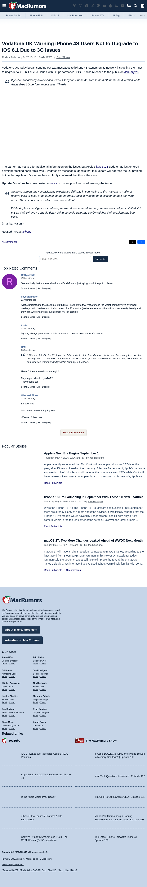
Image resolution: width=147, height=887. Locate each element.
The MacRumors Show (101, 740)
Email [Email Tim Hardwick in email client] (35, 689)
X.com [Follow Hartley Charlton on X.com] (12, 702)
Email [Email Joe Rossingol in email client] (35, 676)
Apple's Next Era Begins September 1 (73, 453)
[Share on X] (132, 242)
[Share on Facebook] (141, 242)
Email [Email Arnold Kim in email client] (4, 663)
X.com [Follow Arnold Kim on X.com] (12, 663)
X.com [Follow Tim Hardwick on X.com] (43, 689)
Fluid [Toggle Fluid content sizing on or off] (44, 870)
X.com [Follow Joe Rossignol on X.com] (43, 676)
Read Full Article (53, 482)
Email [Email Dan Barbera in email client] (4, 715)
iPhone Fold (36, 15)
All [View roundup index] (142, 15)
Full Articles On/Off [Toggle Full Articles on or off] (30, 870)
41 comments (9, 241)
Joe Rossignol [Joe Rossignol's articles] (40, 670)
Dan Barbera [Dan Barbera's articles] (8, 708)
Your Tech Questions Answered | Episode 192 (120, 775)
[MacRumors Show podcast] (74, 6)
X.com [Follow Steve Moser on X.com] (12, 727)
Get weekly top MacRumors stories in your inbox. (74, 252)
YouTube (14, 740)
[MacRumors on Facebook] (87, 6)
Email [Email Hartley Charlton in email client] (4, 702)
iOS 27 (55, 15)
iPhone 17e (97, 15)
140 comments (72, 574)
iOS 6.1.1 (102, 166)
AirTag (116, 15)
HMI (23, 347)
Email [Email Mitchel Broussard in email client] (4, 689)
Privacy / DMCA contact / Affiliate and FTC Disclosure (27, 859)
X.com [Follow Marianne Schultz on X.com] (43, 702)
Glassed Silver (29, 395)
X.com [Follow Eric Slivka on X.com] (43, 663)
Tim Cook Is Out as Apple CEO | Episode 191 (120, 796)
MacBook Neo (75, 15)
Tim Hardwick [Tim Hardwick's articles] (40, 682)
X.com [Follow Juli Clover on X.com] (12, 676)
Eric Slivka (63, 57)
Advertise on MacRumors (22, 639)
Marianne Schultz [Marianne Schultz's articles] (41, 695)
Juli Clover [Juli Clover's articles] (7, 670)
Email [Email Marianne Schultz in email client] (35, 702)
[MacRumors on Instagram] (80, 6)
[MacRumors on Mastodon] (98, 6)
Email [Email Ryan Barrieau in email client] (35, 715)
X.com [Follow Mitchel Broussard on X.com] (12, 689)
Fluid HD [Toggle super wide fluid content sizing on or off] (52, 870)
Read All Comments (74, 432)
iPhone (27, 231)
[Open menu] (4, 6)
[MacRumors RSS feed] (116, 6)
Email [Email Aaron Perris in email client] (35, 727)
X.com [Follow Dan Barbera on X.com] (12, 715)
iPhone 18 (133, 15)
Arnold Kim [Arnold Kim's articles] (7, 657)
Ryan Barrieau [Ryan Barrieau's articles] (40, 708)
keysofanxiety (29, 296)
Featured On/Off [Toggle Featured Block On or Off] (10, 870)
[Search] (136, 6)
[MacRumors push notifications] (110, 6)
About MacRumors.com (21, 629)
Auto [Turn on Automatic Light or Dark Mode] (61, 870)
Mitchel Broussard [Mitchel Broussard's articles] (11, 682)
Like (38, 288)
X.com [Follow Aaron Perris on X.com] (43, 727)
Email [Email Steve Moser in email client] (4, 727)
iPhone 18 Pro (13, 15)
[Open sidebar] (142, 6)
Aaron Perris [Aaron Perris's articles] (39, 721)
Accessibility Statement (13, 864)
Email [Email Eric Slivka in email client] (35, 663)
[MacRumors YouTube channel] (104, 6)
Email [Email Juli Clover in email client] (4, 676)
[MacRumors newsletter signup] (123, 6)
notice (53, 183)
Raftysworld (28, 275)
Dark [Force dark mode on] (73, 870)
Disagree (46, 288)
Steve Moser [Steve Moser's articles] (8, 721)
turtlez (25, 325)
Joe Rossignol (97, 457)
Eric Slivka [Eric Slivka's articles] (38, 657)
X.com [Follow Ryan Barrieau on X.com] (43, 715)
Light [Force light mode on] (67, 870)
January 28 (131, 72)
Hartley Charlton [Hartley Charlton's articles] (10, 695)
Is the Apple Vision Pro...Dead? (38, 796)
